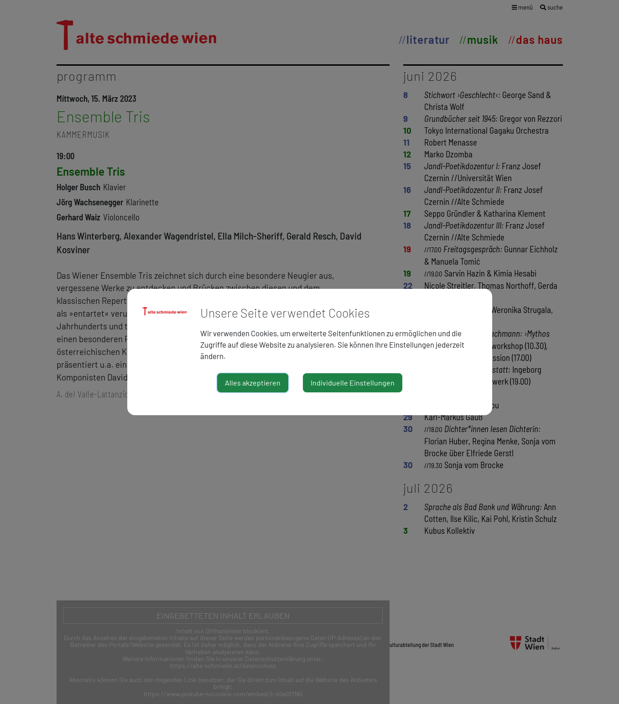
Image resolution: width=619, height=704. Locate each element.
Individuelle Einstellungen (353, 382)
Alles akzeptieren (253, 382)
